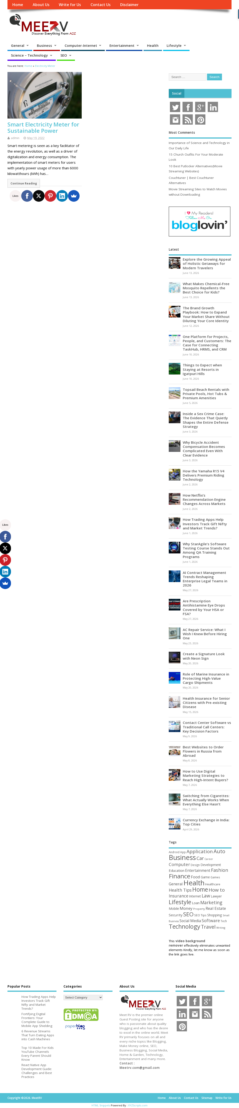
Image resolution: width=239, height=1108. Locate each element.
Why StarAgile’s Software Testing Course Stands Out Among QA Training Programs (206, 550)
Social (176, 93)
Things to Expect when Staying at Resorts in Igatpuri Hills (202, 369)
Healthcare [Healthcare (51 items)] (212, 884)
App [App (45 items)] (183, 852)
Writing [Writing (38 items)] (220, 927)
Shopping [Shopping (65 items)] (214, 915)
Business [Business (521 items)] (182, 857)
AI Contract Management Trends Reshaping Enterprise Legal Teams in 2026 (205, 579)
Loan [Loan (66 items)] (196, 902)
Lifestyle (174, 45)
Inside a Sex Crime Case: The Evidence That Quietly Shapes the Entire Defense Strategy (205, 420)
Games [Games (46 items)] (215, 877)
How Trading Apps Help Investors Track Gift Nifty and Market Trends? (205, 523)
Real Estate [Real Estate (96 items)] (216, 908)
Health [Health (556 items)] (193, 882)
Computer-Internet (81, 45)
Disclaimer (129, 4)
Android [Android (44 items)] (174, 852)
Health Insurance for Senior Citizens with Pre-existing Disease (206, 702)
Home (17, 4)
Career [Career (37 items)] (208, 859)
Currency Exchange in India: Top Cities (206, 822)
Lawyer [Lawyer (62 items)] (216, 896)
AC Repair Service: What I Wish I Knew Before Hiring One (205, 633)
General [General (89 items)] (176, 883)
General (17, 45)
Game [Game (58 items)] (205, 877)
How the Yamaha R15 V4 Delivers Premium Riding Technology (203, 475)
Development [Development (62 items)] (210, 865)
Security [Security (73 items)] (176, 915)
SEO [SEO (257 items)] (188, 914)
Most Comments (182, 132)
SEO (63, 55)
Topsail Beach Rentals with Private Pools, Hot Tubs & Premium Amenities (206, 393)
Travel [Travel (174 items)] (208, 926)
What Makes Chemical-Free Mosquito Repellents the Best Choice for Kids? (206, 287)
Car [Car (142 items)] (200, 858)
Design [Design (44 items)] (195, 865)
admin (15, 138)
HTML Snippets (100, 1105)
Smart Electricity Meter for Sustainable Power (43, 127)
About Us (41, 4)
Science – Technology (29, 55)
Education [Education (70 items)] (176, 870)
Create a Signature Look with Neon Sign (204, 655)
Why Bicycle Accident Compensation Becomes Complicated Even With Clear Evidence (204, 448)
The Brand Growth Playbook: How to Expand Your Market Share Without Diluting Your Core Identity (206, 314)
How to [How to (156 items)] (217, 889)
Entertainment (121, 45)
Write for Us (70, 4)
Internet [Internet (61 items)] (195, 896)
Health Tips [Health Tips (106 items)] (180, 890)
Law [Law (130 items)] (206, 896)
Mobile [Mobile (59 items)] (174, 908)
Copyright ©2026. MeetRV (24, 1098)
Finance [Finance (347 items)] (179, 876)
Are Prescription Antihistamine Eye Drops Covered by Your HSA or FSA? (204, 607)
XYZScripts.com (138, 1105)
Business (44, 45)
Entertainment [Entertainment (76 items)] (197, 870)
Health (152, 45)
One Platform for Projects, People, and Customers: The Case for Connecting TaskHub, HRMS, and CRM (207, 343)
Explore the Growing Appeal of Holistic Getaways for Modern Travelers (207, 263)
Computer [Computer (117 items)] (179, 864)
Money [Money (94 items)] (186, 908)
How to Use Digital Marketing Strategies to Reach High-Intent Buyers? (205, 775)
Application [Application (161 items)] (199, 851)
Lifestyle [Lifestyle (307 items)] (180, 902)
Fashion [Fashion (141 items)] (219, 870)
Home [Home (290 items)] (200, 889)
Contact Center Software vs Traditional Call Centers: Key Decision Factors (207, 726)
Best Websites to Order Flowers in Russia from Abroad (203, 751)
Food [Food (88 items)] (195, 877)
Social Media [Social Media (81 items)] (190, 920)
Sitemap (206, 1098)
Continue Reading (24, 183)
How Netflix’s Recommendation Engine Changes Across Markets (204, 499)
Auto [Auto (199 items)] (219, 851)
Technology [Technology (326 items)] (184, 926)
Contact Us (101, 4)
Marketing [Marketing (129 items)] (211, 903)
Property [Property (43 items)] (199, 908)
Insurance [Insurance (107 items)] (178, 896)
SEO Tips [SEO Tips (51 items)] (200, 915)
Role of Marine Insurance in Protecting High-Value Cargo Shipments (206, 678)
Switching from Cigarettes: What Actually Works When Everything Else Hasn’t (206, 799)
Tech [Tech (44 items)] (224, 921)
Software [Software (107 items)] (211, 920)
